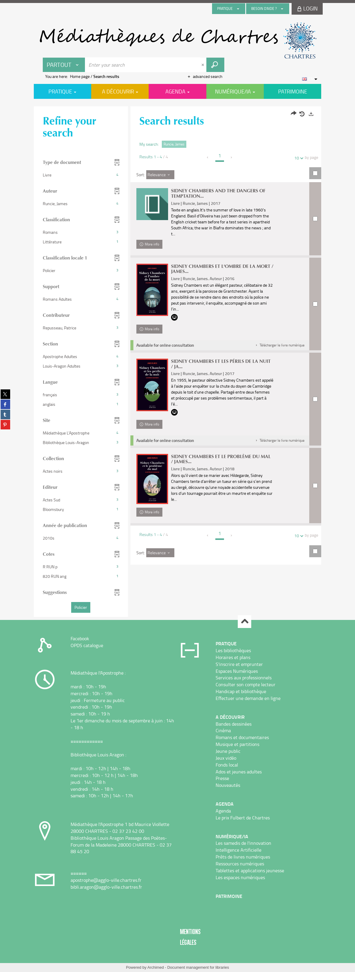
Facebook (80, 638)
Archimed (155, 967)
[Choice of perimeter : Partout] (64, 64)
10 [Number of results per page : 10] (297, 158)
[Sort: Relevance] (160, 174)
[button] (81, 175)
